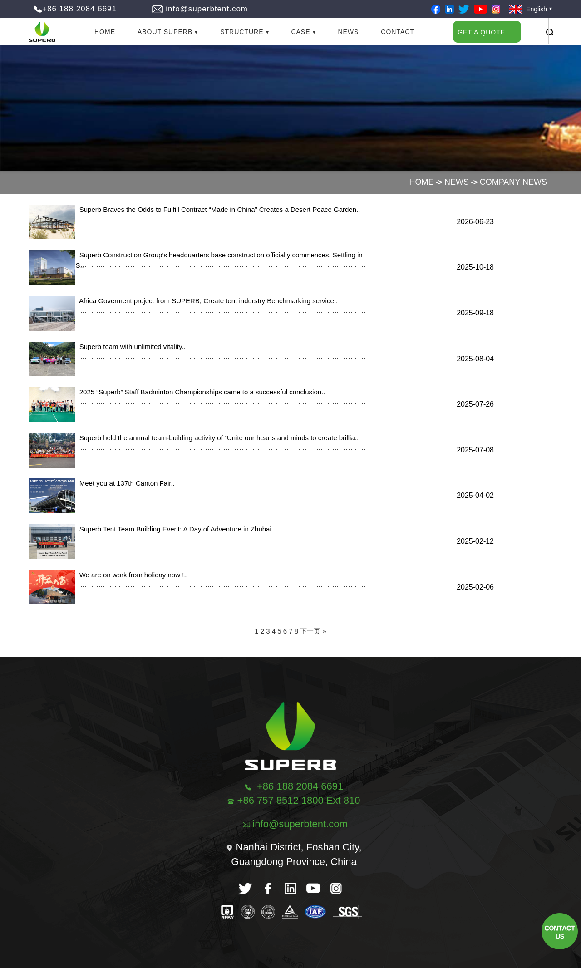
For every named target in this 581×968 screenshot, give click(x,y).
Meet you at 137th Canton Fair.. (124, 483)
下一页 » (313, 631)
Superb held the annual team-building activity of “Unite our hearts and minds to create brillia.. (217, 438)
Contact (397, 31)
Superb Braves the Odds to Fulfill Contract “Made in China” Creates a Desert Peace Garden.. (217, 209)
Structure (241, 31)
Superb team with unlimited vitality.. (130, 346)
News (348, 31)
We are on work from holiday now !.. (131, 575)
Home (104, 31)
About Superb (165, 31)
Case (300, 31)
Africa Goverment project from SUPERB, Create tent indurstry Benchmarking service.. (206, 301)
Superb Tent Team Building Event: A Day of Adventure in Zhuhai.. (175, 529)
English (528, 9)
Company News (513, 182)
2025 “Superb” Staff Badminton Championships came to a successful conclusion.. (200, 392)
